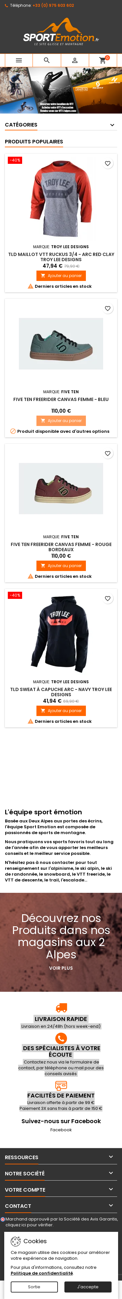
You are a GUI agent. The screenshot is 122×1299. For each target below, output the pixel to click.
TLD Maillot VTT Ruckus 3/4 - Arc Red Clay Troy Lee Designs (61, 257)
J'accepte (88, 1287)
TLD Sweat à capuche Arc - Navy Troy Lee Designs (61, 692)
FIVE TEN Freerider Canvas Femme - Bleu (61, 399)
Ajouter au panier (61, 275)
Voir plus (61, 968)
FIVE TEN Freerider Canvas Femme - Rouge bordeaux (61, 547)
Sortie (34, 1287)
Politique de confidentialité (42, 1273)
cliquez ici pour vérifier (29, 1225)
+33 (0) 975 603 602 (53, 5)
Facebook (61, 1130)
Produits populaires (34, 141)
